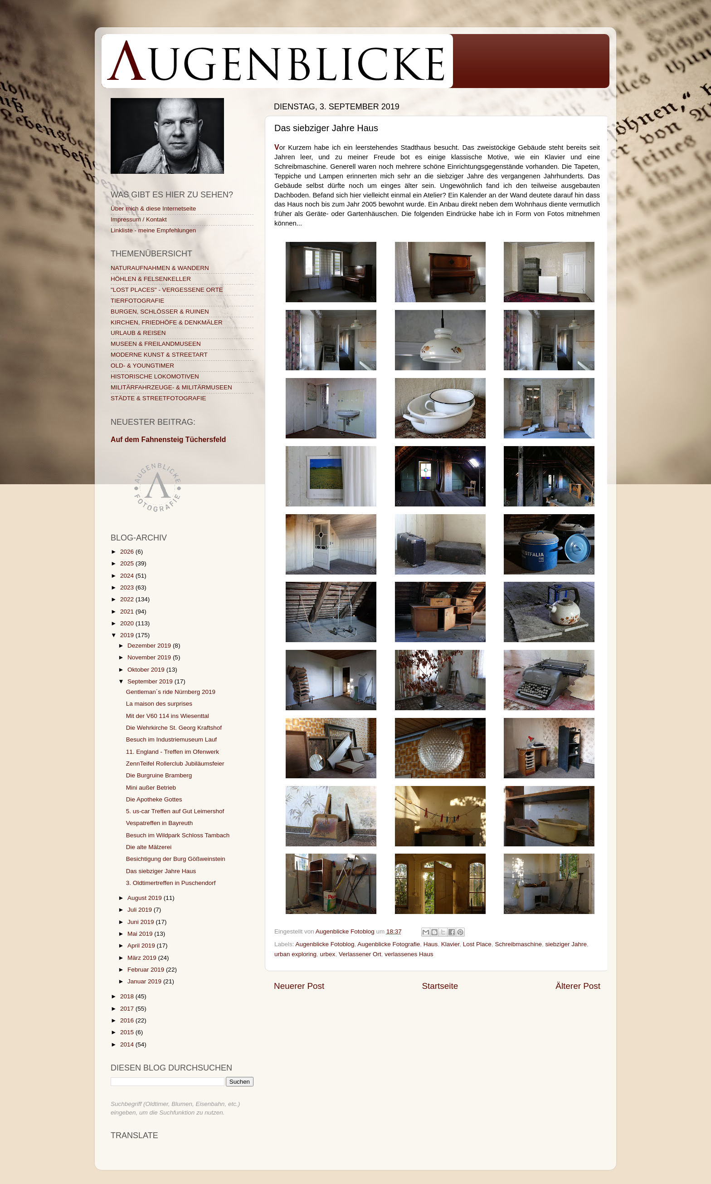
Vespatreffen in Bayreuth (159, 823)
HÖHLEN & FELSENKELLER (151, 278)
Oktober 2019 (146, 669)
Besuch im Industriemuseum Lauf (171, 739)
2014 (128, 1044)
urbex (328, 954)
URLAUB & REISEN (138, 332)
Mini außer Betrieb (151, 787)
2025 (128, 563)
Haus (431, 944)
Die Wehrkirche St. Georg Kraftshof (174, 727)
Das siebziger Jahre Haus (161, 871)
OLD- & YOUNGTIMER (142, 365)
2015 (128, 1032)
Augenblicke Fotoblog (325, 944)
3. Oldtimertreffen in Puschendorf (171, 882)
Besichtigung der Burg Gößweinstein (175, 858)
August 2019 (145, 897)
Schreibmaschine (518, 944)
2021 (128, 611)
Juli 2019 (140, 909)
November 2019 (150, 657)
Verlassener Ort (360, 954)
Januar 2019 (145, 981)
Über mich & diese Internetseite (153, 208)
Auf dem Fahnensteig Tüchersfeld (168, 439)
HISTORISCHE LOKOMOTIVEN (155, 376)
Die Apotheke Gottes (154, 799)
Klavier (450, 944)
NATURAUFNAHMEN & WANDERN (160, 268)
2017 (128, 1008)
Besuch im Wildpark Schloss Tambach (178, 835)
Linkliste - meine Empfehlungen (153, 230)
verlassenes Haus (409, 954)
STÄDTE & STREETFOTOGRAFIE (158, 398)
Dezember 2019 (150, 645)
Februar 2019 (146, 969)
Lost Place (477, 944)
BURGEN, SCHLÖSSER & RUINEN (160, 311)
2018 (128, 996)
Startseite (440, 986)
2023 (128, 587)
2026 (128, 551)
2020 (128, 623)
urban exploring (295, 954)
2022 (128, 599)
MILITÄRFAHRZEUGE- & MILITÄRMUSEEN (171, 387)
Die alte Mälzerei (149, 847)
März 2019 (142, 957)
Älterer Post (577, 986)
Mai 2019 (140, 933)
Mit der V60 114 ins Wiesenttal (167, 715)
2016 (128, 1020)
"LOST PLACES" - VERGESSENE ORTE (167, 289)
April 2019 (142, 945)
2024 (128, 575)
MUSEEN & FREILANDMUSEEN (156, 343)
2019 (128, 635)
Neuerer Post (299, 986)
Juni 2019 (141, 922)
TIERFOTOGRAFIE (137, 300)
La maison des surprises (159, 703)
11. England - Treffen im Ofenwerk (172, 751)
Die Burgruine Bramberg (159, 775)
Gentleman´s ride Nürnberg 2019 (170, 691)
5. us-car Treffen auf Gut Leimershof (175, 811)
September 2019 (151, 681)
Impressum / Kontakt (139, 219)
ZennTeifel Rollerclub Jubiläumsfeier (175, 763)
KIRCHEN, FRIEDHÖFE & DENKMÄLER (167, 322)
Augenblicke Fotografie (388, 944)
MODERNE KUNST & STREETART (159, 354)
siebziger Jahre (566, 944)
